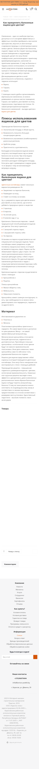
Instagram (16, 668)
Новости (19, 587)
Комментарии (10, 564)
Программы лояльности (19, 624)
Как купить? (19, 609)
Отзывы (19, 604)
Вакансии (19, 598)
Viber (32, 668)
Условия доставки (19, 615)
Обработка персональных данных (19, 644)
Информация (19, 632)
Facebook (11, 668)
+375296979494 (20, 678)
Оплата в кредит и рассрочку (19, 627)
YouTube (27, 668)
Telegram (22, 668)
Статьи (19, 635)
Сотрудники (19, 595)
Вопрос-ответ (19, 638)
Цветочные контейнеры (11, 185)
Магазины (19, 590)
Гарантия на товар (19, 618)
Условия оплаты (19, 612)
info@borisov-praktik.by (21, 683)
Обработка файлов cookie (19, 647)
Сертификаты (19, 601)
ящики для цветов (8, 111)
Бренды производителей (19, 641)
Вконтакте (6, 668)
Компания (19, 583)
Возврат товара (19, 621)
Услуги (19, 592)
